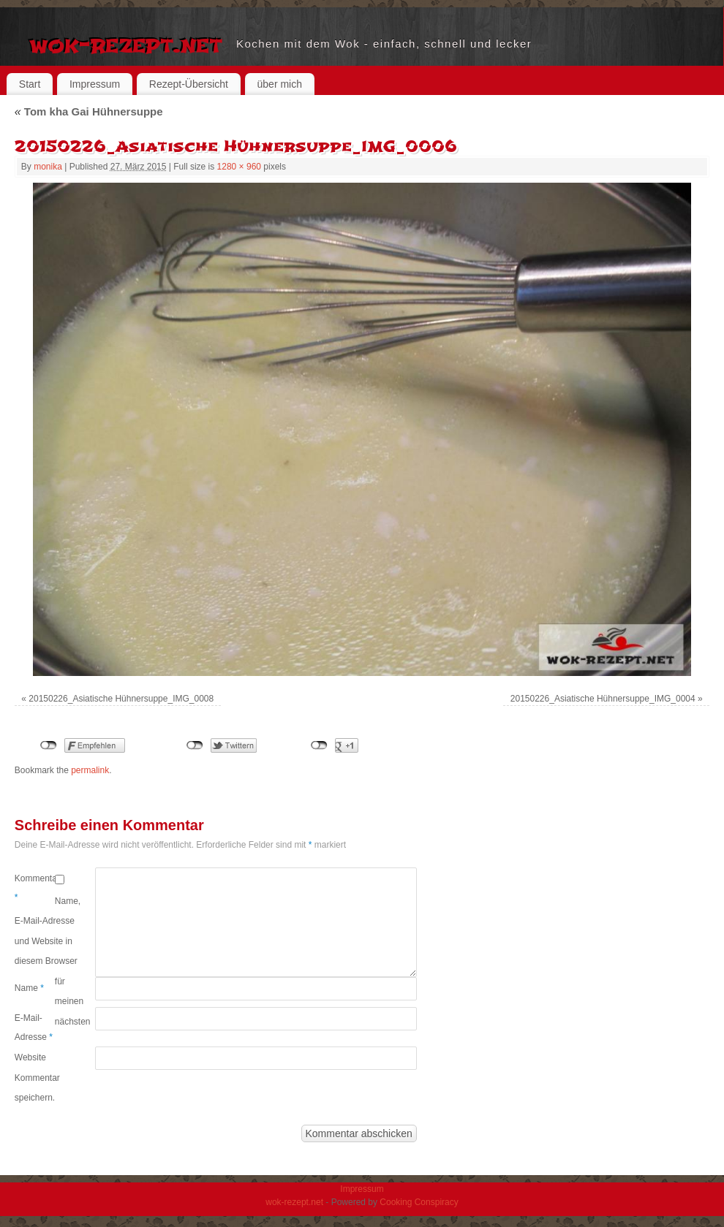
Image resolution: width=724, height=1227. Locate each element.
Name (29, 988)
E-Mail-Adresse (34, 1027)
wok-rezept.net (125, 43)
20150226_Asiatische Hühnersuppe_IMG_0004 (602, 699)
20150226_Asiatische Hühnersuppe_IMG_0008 (121, 699)
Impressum (94, 84)
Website (30, 1057)
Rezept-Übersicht (188, 84)
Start (30, 84)
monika (48, 167)
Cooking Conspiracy (419, 1202)
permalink (90, 770)
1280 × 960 (239, 167)
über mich (279, 84)
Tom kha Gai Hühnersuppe (89, 111)
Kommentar (35, 888)
